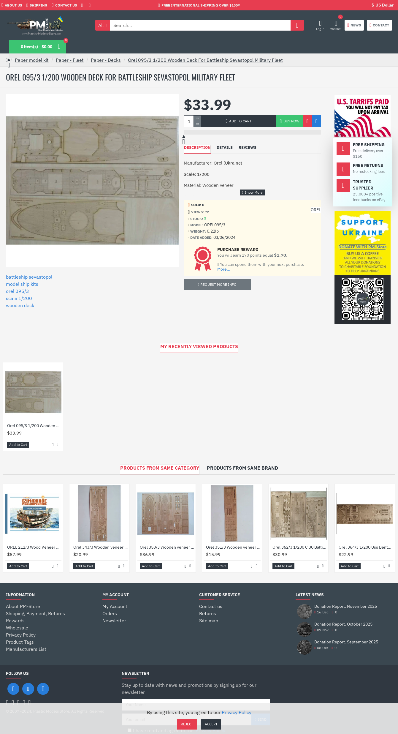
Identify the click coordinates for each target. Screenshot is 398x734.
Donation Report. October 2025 (343, 624)
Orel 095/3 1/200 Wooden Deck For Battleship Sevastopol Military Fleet (205, 60)
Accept (211, 724)
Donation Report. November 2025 (345, 606)
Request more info (218, 284)
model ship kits (22, 284)
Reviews (247, 147)
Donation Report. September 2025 (346, 642)
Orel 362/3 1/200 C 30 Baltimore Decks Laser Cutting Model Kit (299, 547)
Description (197, 147)
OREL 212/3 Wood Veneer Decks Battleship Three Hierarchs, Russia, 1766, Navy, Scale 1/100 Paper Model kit (34, 547)
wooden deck (20, 305)
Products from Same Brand (242, 468)
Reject (187, 724)
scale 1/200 (19, 298)
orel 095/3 (17, 291)
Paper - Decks (106, 60)
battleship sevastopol (29, 277)
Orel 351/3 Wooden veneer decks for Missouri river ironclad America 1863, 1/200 (233, 547)
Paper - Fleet (70, 60)
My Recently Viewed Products (199, 346)
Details (225, 147)
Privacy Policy (236, 712)
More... (223, 269)
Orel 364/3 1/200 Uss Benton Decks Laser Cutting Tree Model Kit (366, 547)
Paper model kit (32, 60)
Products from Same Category (159, 468)
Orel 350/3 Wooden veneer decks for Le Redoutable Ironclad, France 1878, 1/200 (167, 547)
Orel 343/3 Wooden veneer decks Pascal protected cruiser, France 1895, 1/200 (100, 547)
